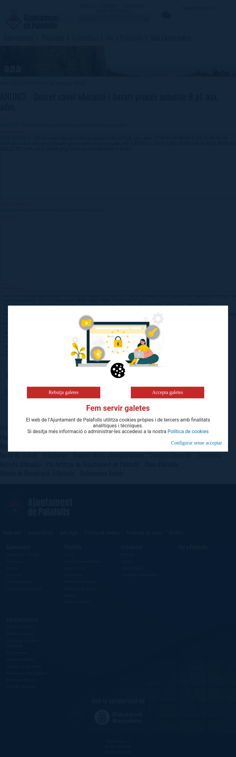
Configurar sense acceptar (196, 442)
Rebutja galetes (64, 392)
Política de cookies (188, 431)
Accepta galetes (167, 392)
